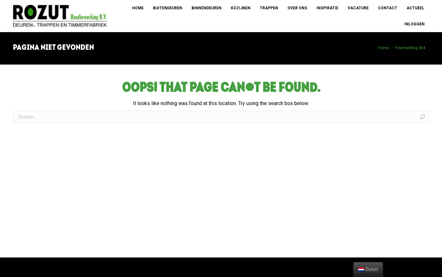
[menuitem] (137, 8)
